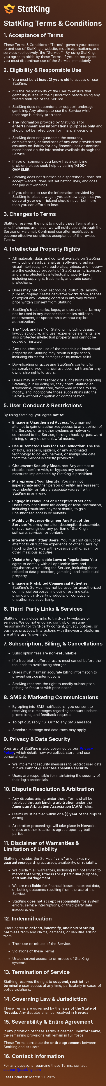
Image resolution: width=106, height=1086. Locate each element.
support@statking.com (22, 1069)
